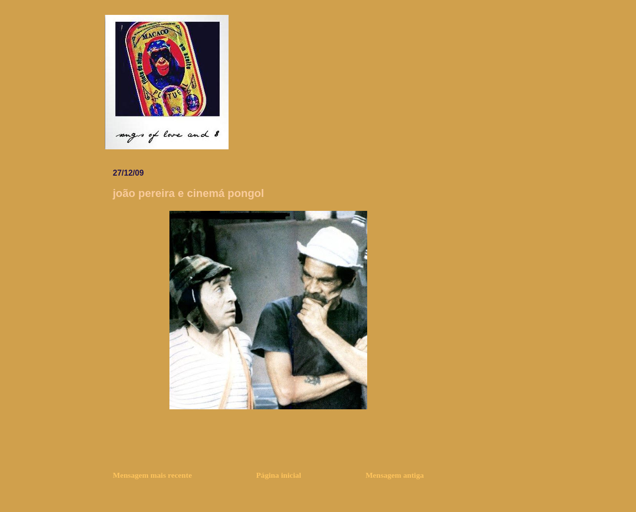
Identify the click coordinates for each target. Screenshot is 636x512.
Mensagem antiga (395, 475)
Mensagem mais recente (152, 475)
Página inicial (279, 475)
